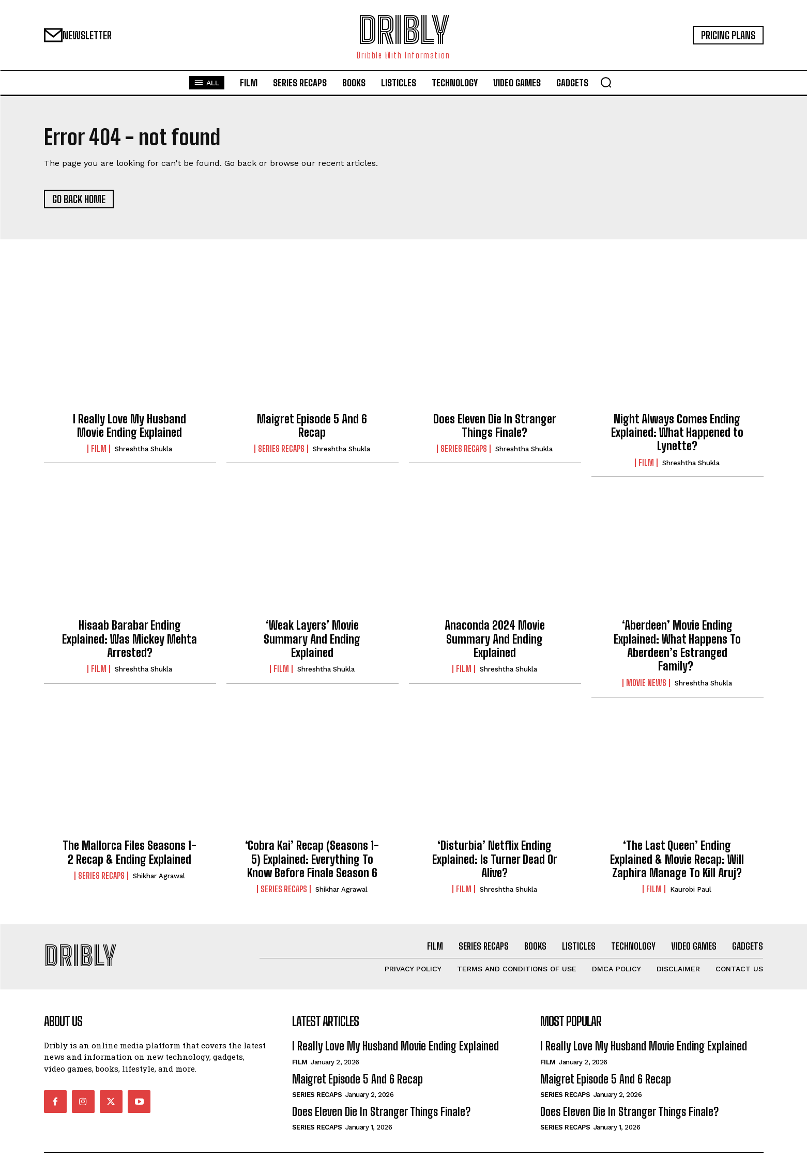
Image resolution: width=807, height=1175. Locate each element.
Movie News (646, 683)
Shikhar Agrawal (159, 876)
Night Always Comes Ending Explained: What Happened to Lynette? (677, 433)
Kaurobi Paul (690, 890)
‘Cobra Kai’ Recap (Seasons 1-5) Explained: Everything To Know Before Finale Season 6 (312, 859)
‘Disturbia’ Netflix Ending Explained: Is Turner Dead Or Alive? (494, 859)
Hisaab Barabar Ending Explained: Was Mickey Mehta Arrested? (129, 640)
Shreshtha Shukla (143, 450)
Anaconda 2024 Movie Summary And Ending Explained (495, 640)
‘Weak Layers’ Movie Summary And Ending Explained (312, 640)
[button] (605, 82)
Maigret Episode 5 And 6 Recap (312, 426)
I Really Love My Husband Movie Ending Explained (129, 426)
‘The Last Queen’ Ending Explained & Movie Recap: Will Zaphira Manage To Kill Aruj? (677, 859)
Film (98, 450)
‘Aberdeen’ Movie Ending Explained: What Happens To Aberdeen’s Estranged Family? (677, 646)
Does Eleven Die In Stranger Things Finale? (494, 426)
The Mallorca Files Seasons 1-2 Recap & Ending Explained (129, 852)
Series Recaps (281, 450)
